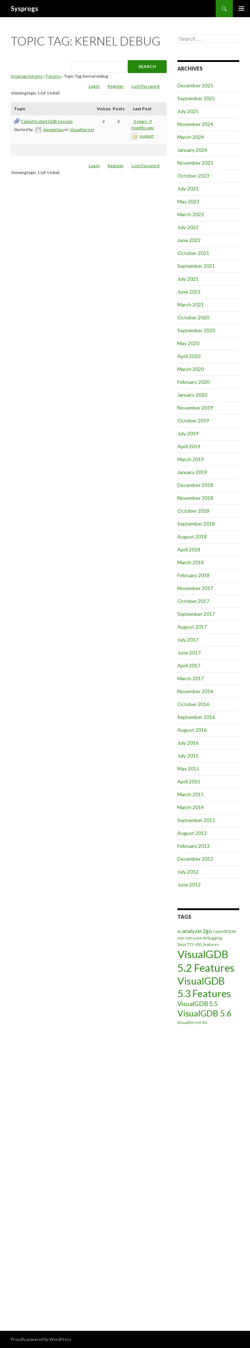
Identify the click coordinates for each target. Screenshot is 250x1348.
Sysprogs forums (27, 76)
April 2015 (188, 781)
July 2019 (187, 433)
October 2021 (193, 253)
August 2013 (192, 833)
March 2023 (190, 214)
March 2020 (190, 369)
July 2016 (187, 743)
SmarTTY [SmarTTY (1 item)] (185, 944)
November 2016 (195, 691)
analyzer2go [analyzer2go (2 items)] (197, 931)
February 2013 (193, 846)
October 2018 (193, 511)
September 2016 (196, 717)
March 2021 (190, 304)
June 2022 (189, 240)
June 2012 (189, 884)
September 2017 (196, 614)
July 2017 (187, 640)
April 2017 (188, 665)
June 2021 (189, 292)
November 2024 (195, 124)
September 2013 (196, 820)
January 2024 (192, 150)
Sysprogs (24, 9)
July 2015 (187, 756)
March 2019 (190, 459)
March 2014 (190, 807)
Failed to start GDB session (47, 121)
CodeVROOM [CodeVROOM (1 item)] (224, 931)
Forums (53, 76)
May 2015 (188, 768)
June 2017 (189, 652)
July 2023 (187, 188)
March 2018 (190, 562)
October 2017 (193, 601)
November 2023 (195, 163)
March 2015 (190, 794)
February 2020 (193, 382)
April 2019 (188, 446)
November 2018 (195, 498)
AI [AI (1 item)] (179, 931)
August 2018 (192, 536)
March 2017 (190, 678)
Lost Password (146, 86)
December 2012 (195, 859)
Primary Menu (241, 8)
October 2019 (193, 420)
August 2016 (192, 730)
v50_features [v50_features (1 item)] (207, 944)
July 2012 (187, 872)
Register (116, 86)
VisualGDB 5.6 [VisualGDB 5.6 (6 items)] (204, 1013)
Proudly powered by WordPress (41, 1339)
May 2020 (188, 343)
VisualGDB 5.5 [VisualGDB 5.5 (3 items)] (197, 1004)
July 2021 (187, 279)
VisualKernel (82, 129)
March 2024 (190, 137)
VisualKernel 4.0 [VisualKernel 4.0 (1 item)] (192, 1022)
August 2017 (192, 627)
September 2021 (196, 266)
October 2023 (193, 176)
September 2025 (196, 98)
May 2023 (188, 201)
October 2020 (193, 317)
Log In (94, 86)
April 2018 (188, 549)
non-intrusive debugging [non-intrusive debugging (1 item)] (199, 938)
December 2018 (195, 485)
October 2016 (193, 704)
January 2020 (192, 395)
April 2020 (188, 356)
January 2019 (192, 472)
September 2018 (196, 524)
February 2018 (193, 575)
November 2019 (195, 408)
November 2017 (195, 588)
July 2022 (187, 227)
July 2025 (187, 111)
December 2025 (195, 85)
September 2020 (196, 330)
